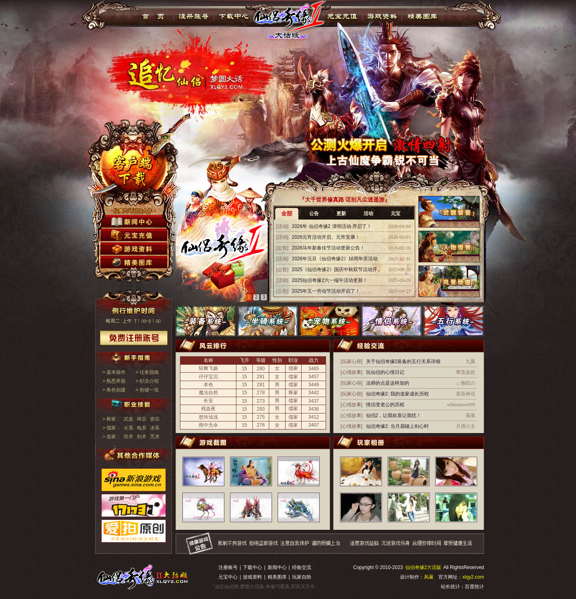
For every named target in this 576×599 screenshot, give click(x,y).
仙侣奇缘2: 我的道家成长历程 (397, 394)
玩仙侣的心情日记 (385, 372)
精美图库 (422, 16)
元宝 (395, 213)
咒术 (155, 436)
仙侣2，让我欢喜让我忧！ (394, 415)
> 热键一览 (147, 390)
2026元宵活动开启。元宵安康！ (326, 237)
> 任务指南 (147, 372)
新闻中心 (277, 567)
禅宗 (141, 419)
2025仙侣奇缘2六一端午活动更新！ (330, 280)
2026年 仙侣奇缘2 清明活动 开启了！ (332, 226)
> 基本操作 (114, 372)
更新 (341, 213)
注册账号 (228, 567)
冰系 (155, 428)
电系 (141, 428)
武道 (128, 419)
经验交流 (301, 567)
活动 (368, 213)
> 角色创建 (114, 390)
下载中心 (234, 16)
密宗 (155, 419)
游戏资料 (382, 16)
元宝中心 (228, 577)
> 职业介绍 (147, 381)
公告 (314, 213)
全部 (286, 213)
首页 (153, 16)
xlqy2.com (473, 577)
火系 (128, 428)
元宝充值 (341, 16)
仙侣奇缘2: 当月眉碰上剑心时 (397, 426)
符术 (128, 436)
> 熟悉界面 (114, 381)
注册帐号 (194, 16)
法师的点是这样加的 (387, 383)
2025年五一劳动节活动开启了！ (326, 291)
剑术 (141, 436)
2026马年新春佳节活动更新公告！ (328, 248)
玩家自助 (301, 577)
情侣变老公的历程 (385, 404)
